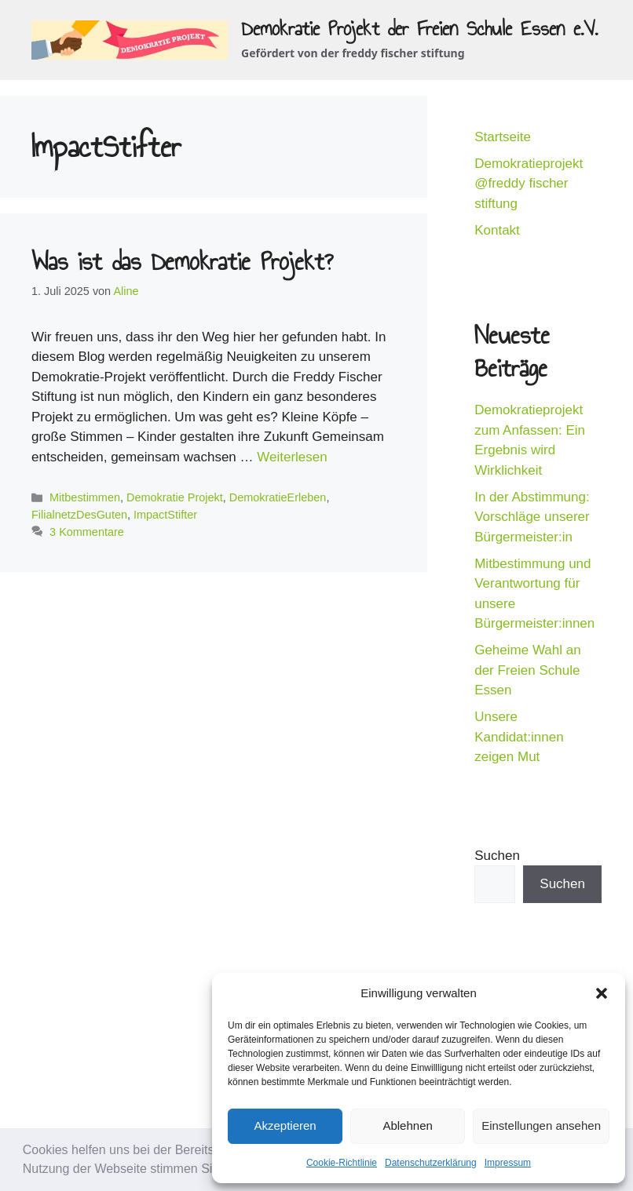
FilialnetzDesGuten (79, 514)
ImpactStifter (165, 514)
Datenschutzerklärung (431, 1162)
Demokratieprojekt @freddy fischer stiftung (528, 183)
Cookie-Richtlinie (341, 1162)
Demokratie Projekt (174, 497)
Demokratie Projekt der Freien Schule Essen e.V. (419, 28)
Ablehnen (407, 1125)
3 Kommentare (86, 532)
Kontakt (497, 230)
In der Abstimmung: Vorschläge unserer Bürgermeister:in (531, 517)
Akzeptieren (285, 1125)
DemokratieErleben (278, 497)
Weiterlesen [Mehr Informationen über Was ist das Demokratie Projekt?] (292, 457)
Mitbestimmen (84, 497)
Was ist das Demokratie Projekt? (182, 261)
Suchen (497, 855)
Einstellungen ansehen (541, 1125)
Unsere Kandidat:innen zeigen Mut (518, 736)
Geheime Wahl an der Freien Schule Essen (527, 670)
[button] (601, 993)
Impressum (508, 1162)
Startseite (502, 136)
